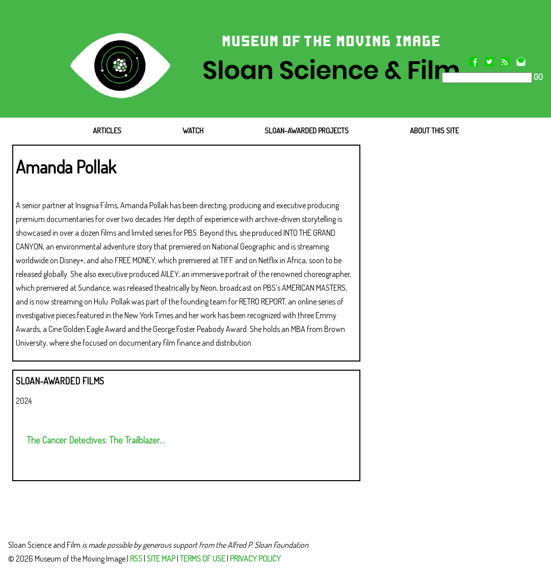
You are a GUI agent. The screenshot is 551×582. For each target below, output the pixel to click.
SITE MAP (161, 558)
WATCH (192, 130)
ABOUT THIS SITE (434, 130)
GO (537, 77)
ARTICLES (107, 130)
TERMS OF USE (202, 558)
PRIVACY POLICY (255, 558)
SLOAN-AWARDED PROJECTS (307, 130)
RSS (136, 558)
